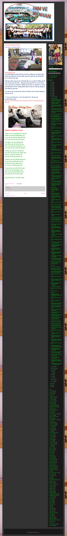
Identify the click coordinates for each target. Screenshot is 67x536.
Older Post (43, 193)
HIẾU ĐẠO (53, 292)
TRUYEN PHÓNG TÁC (54, 519)
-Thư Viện (51, 438)
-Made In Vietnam (53, 416)
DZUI (51, 476)
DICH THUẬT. (52, 475)
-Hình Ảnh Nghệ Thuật (54, 413)
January (52, 381)
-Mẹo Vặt (51, 418)
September (53, 368)
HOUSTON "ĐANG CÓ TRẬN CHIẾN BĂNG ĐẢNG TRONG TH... (56, 245)
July (52, 371)
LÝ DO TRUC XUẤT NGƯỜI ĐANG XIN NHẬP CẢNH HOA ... (56, 306)
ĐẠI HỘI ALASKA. (53, 468)
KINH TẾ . (51, 482)
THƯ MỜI (51, 514)
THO (51, 505)
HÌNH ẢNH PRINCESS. (54, 479)
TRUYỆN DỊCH (52, 518)
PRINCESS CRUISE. (54, 495)
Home (25, 193)
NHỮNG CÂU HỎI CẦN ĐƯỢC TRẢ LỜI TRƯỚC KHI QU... (56, 197)
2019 (51, 93)
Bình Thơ (51, 451)
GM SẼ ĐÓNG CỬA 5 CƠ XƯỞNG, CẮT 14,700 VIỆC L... (56, 150)
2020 (51, 92)
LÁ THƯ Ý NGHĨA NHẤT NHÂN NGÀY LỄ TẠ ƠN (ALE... (55, 173)
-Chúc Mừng (52, 403)
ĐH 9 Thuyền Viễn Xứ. (54, 472)
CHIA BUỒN (52, 456)
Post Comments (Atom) (12, 195)
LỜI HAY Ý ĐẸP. (53, 484)
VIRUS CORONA (53, 524)
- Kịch (51, 395)
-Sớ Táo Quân (52, 425)
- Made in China (53, 396)
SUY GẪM (52, 499)
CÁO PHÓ (52, 455)
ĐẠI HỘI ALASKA (53, 465)
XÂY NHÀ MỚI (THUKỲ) (55, 320)
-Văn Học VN (52, 448)
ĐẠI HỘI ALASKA (53, 466)
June (52, 373)
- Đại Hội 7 (52, 392)
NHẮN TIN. (52, 488)
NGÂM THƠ (52, 486)
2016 (51, 385)
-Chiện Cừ (52, 402)
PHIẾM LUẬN (52, 491)
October (52, 366)
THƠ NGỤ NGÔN (53, 512)
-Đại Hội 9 (51, 408)
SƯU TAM (51, 498)
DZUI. (51, 478)
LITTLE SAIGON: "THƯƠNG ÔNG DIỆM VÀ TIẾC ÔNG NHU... (56, 340)
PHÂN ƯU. (52, 489)
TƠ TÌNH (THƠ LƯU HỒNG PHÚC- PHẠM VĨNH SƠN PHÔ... (56, 106)
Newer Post (7, 193)
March (52, 378)
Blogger (38, 532)
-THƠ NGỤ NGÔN (53, 432)
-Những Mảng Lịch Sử (54, 419)
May (52, 374)
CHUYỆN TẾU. (52, 462)
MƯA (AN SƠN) (54, 187)
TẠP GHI (51, 504)
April (52, 376)
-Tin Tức (51, 441)
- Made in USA (52, 398)
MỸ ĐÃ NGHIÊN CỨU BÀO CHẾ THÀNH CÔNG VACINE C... (56, 349)
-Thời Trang (52, 435)
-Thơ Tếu (51, 433)
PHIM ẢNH (52, 492)
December (53, 96)
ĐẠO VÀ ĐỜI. (53, 147)
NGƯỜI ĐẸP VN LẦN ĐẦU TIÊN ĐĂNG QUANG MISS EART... (56, 360)
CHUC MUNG (52, 458)
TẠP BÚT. (51, 502)
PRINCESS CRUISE (53, 494)
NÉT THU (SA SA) (54, 290)
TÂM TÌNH (52, 501)
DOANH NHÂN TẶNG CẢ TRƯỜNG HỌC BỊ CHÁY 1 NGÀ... (56, 158)
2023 (51, 87)
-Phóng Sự (52, 422)
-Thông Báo (52, 436)
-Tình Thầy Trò (52, 442)
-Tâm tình (51, 426)
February (53, 379)
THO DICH (52, 508)
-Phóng (51, 421)
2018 (51, 95)
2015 (51, 386)
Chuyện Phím (52, 461)
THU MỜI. (52, 515)
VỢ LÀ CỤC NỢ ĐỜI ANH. (56, 130)
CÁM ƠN (51, 452)
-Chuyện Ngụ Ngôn (53, 405)
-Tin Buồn (51, 439)
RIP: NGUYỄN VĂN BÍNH (55, 286)
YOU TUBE (52, 525)
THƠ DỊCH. (52, 509)
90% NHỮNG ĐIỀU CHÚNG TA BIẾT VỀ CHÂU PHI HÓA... (56, 336)
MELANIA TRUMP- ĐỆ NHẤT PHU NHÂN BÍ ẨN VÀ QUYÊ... (56, 133)
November (53, 98)
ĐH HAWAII (52, 474)
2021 (51, 90)
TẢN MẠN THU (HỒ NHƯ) (56, 323)
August (52, 369)
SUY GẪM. (53, 126)
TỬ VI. (51, 522)
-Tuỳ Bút (51, 445)
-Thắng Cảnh (52, 429)
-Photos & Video (53, 423)
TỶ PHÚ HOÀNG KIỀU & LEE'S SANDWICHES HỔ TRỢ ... (56, 227)
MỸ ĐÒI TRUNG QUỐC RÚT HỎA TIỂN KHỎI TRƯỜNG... (56, 283)
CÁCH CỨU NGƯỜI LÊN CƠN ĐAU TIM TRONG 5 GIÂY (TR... (56, 280)
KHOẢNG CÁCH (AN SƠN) (56, 321)
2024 (51, 85)
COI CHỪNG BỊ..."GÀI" (55, 160)
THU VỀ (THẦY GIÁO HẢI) (56, 155)
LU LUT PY (52, 485)
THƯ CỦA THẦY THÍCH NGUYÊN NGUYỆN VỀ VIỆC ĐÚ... (56, 139)
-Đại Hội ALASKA (53, 409)
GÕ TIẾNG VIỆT (53, 77)
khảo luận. (52, 481)
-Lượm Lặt (52, 415)
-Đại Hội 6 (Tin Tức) (53, 406)
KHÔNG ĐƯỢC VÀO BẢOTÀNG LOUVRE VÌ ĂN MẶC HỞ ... (56, 295)
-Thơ (51, 431)
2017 (51, 383)
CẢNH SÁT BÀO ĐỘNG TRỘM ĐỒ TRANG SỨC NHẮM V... (56, 231)
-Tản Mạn (51, 428)
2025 (51, 83)
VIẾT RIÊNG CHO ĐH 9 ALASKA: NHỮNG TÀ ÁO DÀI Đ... (56, 249)
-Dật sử (51, 412)
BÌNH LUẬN (52, 449)
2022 (51, 88)
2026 (51, 82)
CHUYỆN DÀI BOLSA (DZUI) (56, 217)
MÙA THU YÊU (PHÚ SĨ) (55, 165)
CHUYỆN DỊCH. (53, 459)
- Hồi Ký (51, 393)
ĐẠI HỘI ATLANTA (53, 469)
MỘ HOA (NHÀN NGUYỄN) (56, 114)
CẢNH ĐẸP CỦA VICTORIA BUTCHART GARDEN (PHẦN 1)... (56, 253)
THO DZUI (52, 511)
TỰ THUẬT (52, 521)
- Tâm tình (52, 399)
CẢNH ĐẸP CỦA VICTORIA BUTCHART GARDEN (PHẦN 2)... (56, 184)
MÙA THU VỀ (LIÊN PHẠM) (56, 204)
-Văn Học (51, 446)
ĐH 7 (51, 471)
